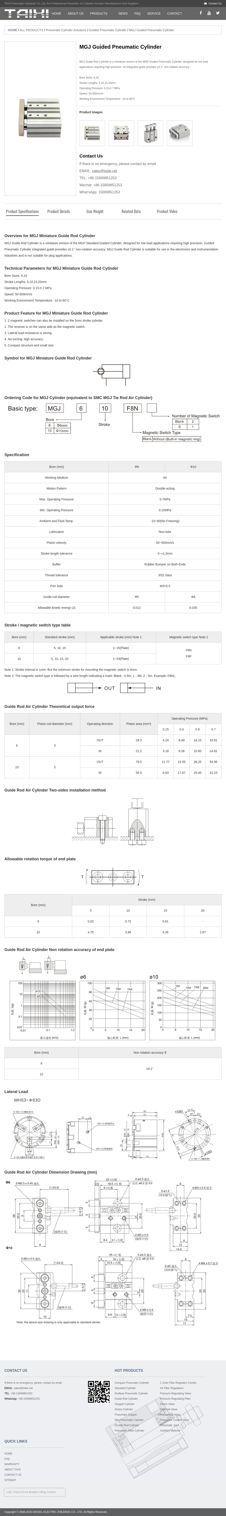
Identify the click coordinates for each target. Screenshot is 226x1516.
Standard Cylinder (125, 1388)
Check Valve (167, 1404)
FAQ (137, 13)
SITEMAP (10, 1480)
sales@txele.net (104, 171)
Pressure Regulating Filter (175, 1398)
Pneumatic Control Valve (174, 1420)
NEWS (123, 13)
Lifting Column (47, 1492)
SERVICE (154, 13)
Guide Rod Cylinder (126, 1398)
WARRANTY (11, 1464)
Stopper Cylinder (124, 1404)
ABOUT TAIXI (12, 1469)
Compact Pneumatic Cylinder (132, 1382)
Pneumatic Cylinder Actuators (66, 30)
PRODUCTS (98, 13)
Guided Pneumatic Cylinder (107, 30)
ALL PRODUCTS (31, 30)
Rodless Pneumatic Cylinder (131, 1393)
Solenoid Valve (168, 1409)
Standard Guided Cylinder (103, 243)
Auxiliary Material (170, 1430)
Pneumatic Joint (169, 1425)
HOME (56, 13)
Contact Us (215, 3)
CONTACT (174, 13)
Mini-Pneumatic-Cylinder (129, 1420)
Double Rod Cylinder (127, 1425)
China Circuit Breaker (25, 1492)
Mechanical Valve (170, 1414)
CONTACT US (12, 1474)
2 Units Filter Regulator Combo (178, 1382)
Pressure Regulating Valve (175, 1393)
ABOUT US (75, 13)
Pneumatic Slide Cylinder (129, 1430)
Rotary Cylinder (124, 1409)
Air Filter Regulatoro (172, 1388)
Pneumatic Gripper (126, 1414)
